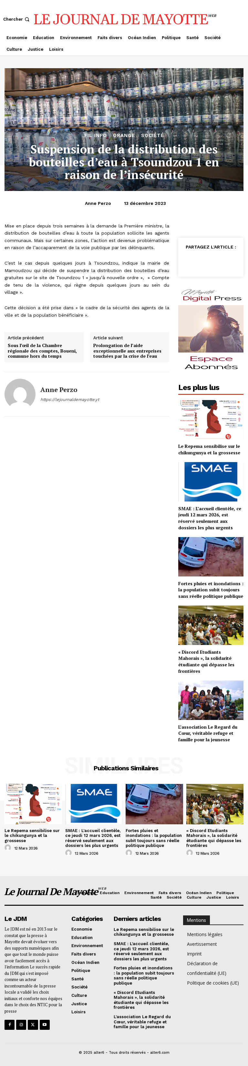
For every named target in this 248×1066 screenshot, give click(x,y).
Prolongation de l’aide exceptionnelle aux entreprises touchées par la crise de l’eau (127, 351)
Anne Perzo (98, 203)
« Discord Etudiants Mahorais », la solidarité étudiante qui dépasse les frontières (206, 661)
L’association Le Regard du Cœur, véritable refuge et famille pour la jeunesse (207, 733)
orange (124, 135)
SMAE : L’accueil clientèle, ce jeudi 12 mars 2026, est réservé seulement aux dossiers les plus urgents (209, 518)
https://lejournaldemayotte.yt (69, 399)
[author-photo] (9, 847)
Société (152, 135)
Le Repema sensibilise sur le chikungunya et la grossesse (209, 449)
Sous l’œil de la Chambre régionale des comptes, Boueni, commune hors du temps (42, 351)
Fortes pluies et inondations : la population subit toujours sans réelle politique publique (210, 589)
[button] (17, 19)
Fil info (95, 135)
